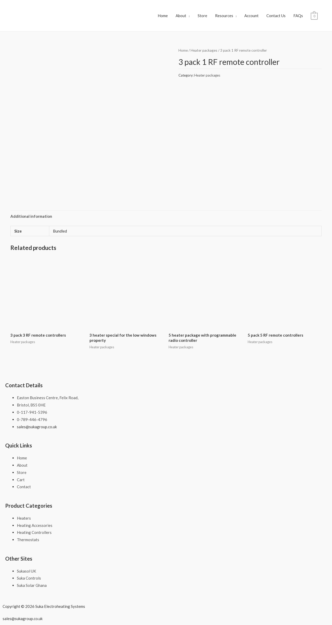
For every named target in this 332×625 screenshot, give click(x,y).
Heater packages (204, 50)
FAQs (298, 15)
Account (251, 15)
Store (202, 15)
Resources (224, 15)
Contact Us (276, 15)
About (181, 15)
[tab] (31, 216)
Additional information (31, 216)
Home (163, 15)
